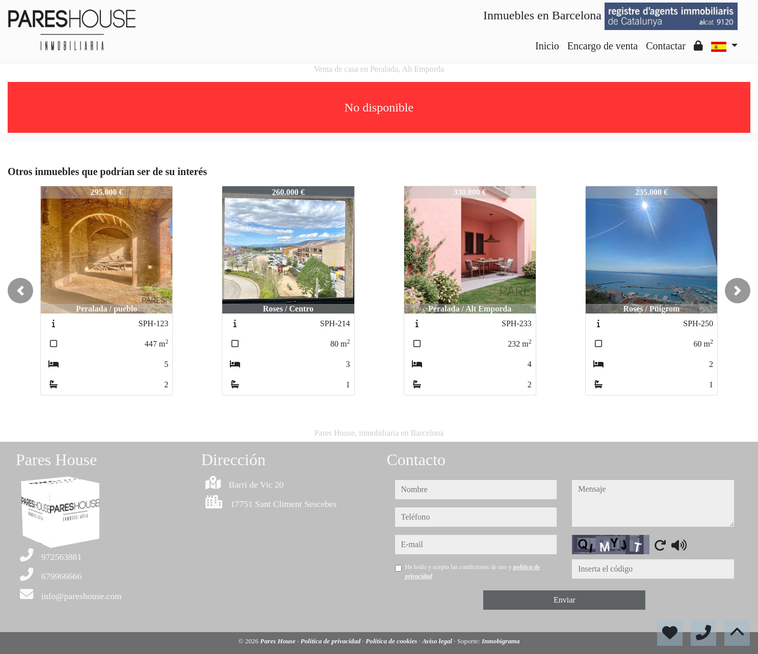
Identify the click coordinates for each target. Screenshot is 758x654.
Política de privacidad (331, 641)
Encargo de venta (602, 45)
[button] (20, 290)
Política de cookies (392, 641)
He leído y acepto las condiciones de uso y (472, 571)
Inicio (547, 45)
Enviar (565, 599)
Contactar (666, 45)
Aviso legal (438, 641)
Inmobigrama (501, 641)
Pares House (278, 641)
